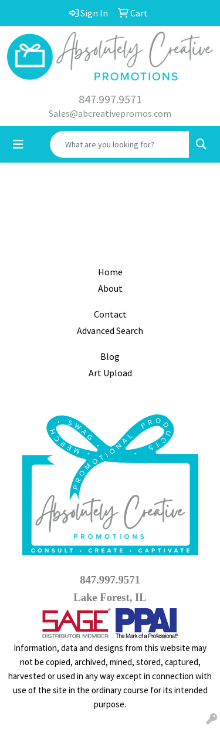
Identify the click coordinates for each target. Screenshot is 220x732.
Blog (110, 356)
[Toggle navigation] (18, 144)
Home (110, 272)
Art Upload (110, 373)
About (110, 288)
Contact (110, 314)
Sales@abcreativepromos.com (110, 113)
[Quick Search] (119, 144)
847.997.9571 (110, 99)
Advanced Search (110, 330)
